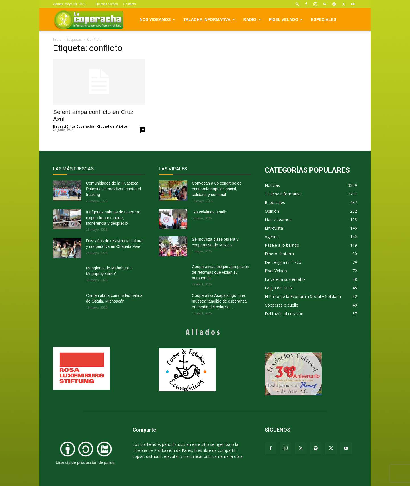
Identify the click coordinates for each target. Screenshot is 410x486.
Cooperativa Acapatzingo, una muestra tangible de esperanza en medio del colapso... (219, 301)
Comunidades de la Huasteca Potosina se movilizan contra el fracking (113, 189)
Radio (252, 19)
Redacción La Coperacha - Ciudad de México (90, 126)
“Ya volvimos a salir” (209, 212)
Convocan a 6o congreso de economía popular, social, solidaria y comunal (217, 189)
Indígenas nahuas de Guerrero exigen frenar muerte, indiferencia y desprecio (113, 218)
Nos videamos (157, 19)
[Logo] (88, 19)
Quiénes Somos (106, 4)
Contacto (129, 4)
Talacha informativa (209, 19)
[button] (297, 4)
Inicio (57, 39)
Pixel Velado (286, 19)
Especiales (323, 19)
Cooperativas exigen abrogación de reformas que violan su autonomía (220, 272)
